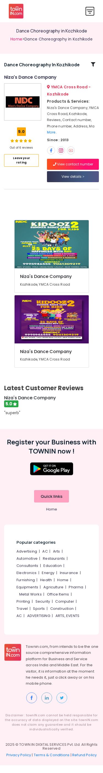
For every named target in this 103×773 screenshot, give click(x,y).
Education (52, 573)
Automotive (27, 566)
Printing (23, 609)
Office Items (58, 602)
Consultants (27, 573)
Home (16, 39)
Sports (39, 616)
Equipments (27, 595)
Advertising (26, 559)
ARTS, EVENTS (67, 623)
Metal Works (30, 602)
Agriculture (53, 595)
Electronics (26, 580)
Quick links (51, 504)
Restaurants (54, 566)
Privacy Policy (18, 762)
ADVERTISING (38, 623)
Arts (56, 559)
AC (45, 559)
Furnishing (25, 588)
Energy (48, 580)
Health (46, 588)
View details (73, 180)
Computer (64, 609)
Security (42, 609)
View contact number (73, 168)
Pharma (76, 595)
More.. (52, 136)
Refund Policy (84, 762)
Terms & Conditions (52, 762)
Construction (62, 616)
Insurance (69, 580)
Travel (22, 616)
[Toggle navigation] (89, 11)
